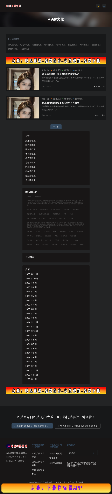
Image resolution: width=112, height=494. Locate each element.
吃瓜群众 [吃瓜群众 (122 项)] (47, 231)
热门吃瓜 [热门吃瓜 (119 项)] (39, 240)
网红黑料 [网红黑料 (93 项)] (45, 244)
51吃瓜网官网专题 (38, 455)
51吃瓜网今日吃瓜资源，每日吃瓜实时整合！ (32, 426)
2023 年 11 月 (31, 374)
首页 (27, 136)
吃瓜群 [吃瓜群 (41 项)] (38, 231)
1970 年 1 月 (31, 379)
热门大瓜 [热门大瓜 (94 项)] (48, 240)
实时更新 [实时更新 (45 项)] (39, 236)
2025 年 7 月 (31, 291)
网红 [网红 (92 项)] (37, 244)
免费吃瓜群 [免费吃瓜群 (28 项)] (56, 214)
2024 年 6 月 (31, 348)
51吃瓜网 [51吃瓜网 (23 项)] (38, 196)
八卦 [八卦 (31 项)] (65, 214)
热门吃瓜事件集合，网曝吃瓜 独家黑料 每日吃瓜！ (77, 426)
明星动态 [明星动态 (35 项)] (73, 236)
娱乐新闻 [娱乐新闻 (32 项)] (80, 231)
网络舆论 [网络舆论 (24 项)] (73, 244)
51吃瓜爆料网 (55, 463)
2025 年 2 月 (31, 313)
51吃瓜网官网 (55, 453)
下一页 (56, 127)
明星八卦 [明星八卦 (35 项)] (64, 236)
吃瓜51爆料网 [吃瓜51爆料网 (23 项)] (31, 218)
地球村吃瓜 (60, 44)
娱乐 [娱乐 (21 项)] (54, 231)
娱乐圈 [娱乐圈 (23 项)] (71, 231)
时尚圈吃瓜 (84, 44)
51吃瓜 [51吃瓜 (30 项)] (29, 196)
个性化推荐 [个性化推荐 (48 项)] (44, 209)
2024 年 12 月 (31, 322)
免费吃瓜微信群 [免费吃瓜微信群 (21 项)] (44, 214)
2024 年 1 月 (31, 366)
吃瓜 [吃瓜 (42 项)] (71, 214)
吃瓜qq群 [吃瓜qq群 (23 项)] (42, 218)
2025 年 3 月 (31, 309)
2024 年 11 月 (31, 326)
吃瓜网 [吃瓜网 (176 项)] (71, 218)
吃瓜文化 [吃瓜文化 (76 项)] (62, 218)
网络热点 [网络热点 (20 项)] (64, 244)
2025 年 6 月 (31, 296)
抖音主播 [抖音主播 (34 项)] (48, 236)
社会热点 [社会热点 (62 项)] (30, 244)
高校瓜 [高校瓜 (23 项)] (82, 244)
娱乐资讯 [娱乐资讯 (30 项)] (30, 236)
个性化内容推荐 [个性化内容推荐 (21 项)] (32, 209)
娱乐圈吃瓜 (49, 44)
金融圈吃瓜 (96, 44)
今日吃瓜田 (25, 49)
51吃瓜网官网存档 (38, 463)
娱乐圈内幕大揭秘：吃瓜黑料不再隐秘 (60, 102)
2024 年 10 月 (31, 331)
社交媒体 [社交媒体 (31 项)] (75, 240)
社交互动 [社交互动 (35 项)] (65, 240)
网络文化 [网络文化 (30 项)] (55, 244)
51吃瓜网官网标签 (38, 472)
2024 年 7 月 (31, 344)
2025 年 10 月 (31, 278)
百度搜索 (53, 458)
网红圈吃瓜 (13, 44)
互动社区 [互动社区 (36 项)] (66, 209)
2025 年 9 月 (31, 283)
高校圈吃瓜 (37, 44)
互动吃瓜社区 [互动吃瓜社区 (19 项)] (55, 209)
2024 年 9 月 (31, 335)
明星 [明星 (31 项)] (56, 236)
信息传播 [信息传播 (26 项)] (76, 209)
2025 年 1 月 (31, 318)
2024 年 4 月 (31, 357)
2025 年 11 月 (31, 274)
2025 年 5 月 (31, 300)
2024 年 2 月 (31, 361)
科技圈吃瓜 (72, 44)
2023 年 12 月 (31, 370)
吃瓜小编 (45, 70)
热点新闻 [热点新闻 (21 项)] (30, 240)
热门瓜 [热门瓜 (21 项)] (57, 240)
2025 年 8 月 (31, 287)
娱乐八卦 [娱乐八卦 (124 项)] (62, 231)
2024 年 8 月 (31, 339)
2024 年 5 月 (31, 353)
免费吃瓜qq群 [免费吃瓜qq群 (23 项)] (31, 214)
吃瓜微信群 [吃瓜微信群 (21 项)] (52, 218)
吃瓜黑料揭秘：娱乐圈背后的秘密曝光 (60, 74)
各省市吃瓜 (25, 44)
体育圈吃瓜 (13, 49)
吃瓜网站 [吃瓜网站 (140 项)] (30, 231)
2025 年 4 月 (31, 304)
